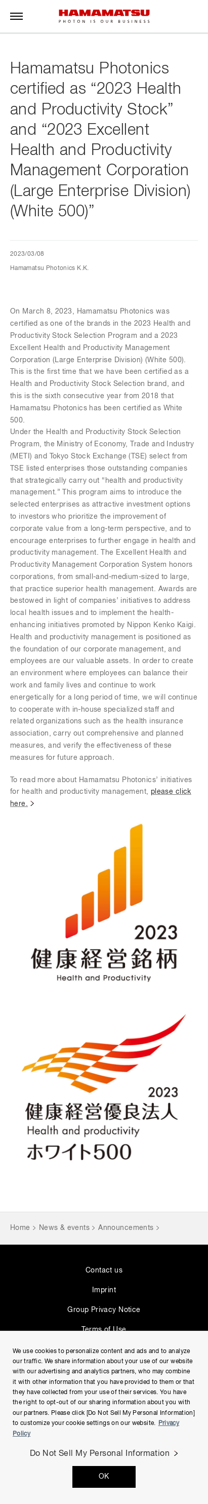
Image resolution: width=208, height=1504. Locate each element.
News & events (64, 1227)
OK (104, 1476)
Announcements (125, 1227)
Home (20, 1227)
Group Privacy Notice (103, 1310)
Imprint (104, 1290)
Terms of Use (103, 1329)
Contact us (104, 1270)
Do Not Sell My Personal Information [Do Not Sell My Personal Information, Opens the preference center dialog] (100, 1454)
